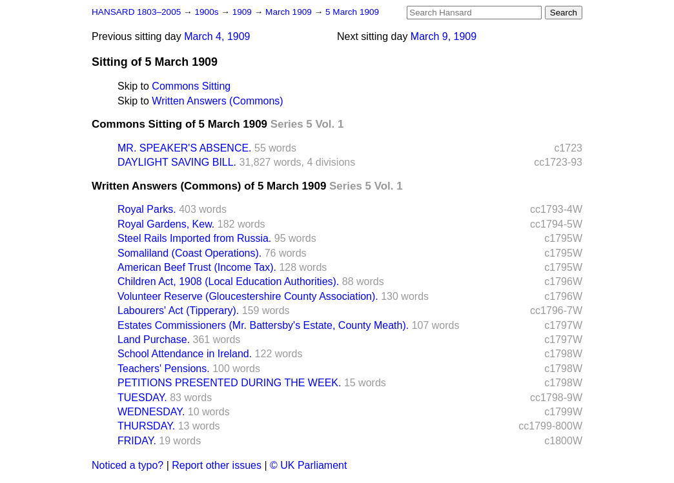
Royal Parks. (146, 209)
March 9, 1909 (443, 36)
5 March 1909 (352, 12)
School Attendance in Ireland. (184, 353)
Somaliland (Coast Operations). (189, 253)
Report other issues (216, 465)
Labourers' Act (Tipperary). (178, 310)
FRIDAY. (136, 440)
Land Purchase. (153, 339)
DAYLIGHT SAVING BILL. (176, 162)
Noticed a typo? (127, 465)
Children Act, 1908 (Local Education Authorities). (228, 281)
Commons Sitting (191, 86)
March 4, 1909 (217, 36)
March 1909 (289, 12)
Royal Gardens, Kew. (165, 224)
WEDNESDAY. (151, 411)
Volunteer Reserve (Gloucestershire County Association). (247, 296)
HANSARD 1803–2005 (136, 12)
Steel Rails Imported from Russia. (194, 238)
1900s (207, 12)
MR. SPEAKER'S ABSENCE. (184, 148)
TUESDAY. (142, 397)
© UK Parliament (308, 465)
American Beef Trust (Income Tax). (196, 267)
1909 (243, 12)
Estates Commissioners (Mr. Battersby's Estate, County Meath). (263, 325)
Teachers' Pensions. (163, 368)
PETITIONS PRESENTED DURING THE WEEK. (229, 382)
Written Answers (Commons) (217, 100)
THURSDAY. (146, 425)
